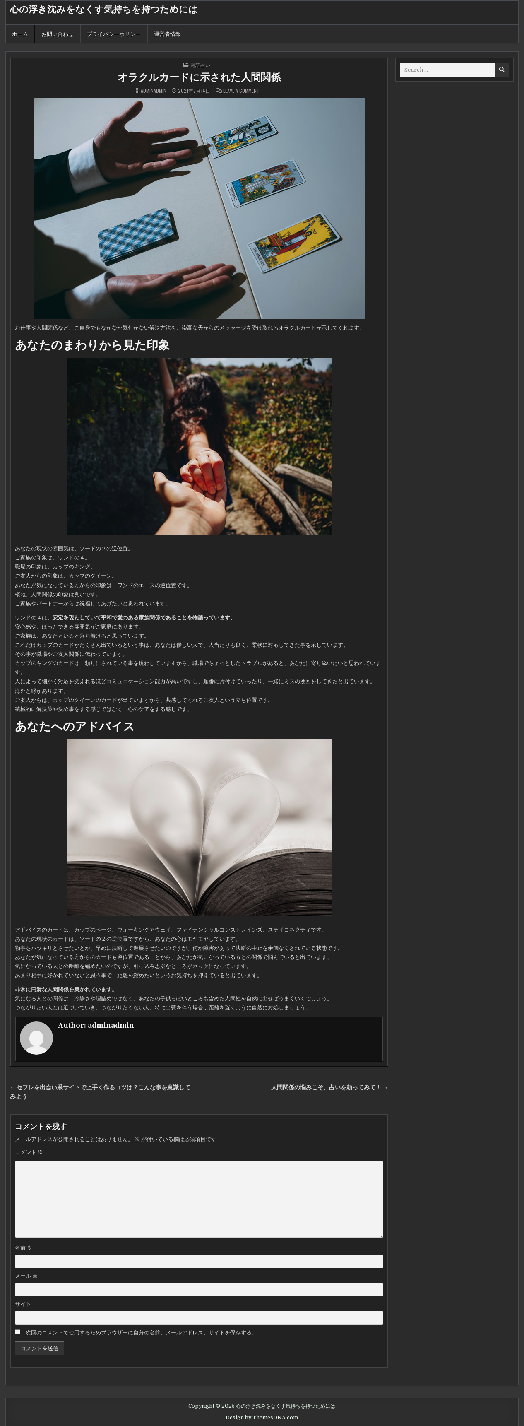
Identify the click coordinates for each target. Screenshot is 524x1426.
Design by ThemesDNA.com (262, 1418)
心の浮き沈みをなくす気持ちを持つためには (104, 9)
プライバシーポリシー (114, 33)
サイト (23, 1304)
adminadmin (153, 90)
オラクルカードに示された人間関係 (199, 77)
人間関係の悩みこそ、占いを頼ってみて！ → (329, 1087)
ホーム (20, 33)
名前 (23, 1248)
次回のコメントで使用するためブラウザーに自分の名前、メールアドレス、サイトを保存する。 (141, 1333)
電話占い (200, 64)
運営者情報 (167, 33)
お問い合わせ (57, 33)
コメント (29, 1152)
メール (26, 1276)
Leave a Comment (241, 90)
